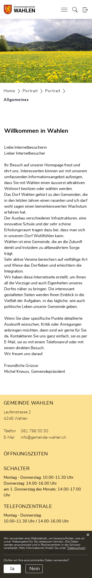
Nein (34, 568)
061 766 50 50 (34, 431)
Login (85, 9)
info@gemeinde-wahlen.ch (43, 437)
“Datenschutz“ (76, 548)
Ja (12, 568)
